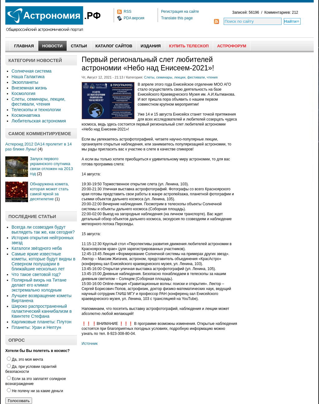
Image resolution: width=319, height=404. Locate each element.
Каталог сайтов (113, 46)
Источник (90, 343)
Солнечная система (31, 71)
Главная (24, 46)
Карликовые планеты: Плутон (41, 321)
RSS (127, 11)
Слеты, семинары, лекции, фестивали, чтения (38, 102)
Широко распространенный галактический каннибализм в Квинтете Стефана (42, 311)
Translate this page (177, 18)
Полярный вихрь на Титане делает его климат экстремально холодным (39, 285)
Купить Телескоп (189, 46)
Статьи (79, 46)
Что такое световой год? (36, 274)
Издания (151, 46)
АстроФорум (231, 46)
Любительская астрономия (39, 120)
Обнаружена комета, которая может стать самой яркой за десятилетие (49, 191)
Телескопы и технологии (36, 109)
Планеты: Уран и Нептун (36, 327)
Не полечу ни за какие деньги (35, 391)
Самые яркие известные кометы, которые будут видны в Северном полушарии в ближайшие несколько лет (43, 261)
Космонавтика (26, 115)
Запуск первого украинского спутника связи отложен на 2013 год (51, 166)
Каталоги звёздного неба (37, 248)
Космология (24, 93)
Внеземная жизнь (29, 87)
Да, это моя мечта (25, 359)
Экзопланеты (25, 82)
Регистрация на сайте (180, 11)
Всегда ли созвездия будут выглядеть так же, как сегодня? (43, 230)
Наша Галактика (28, 76)
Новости (52, 46)
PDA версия (134, 18)
